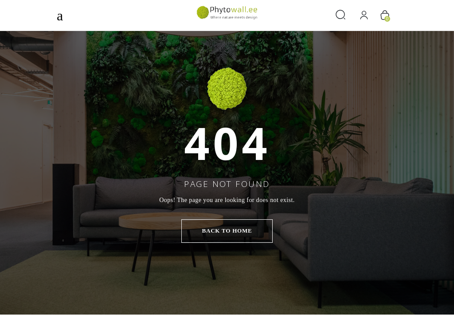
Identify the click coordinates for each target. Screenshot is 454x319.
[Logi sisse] (364, 15)
